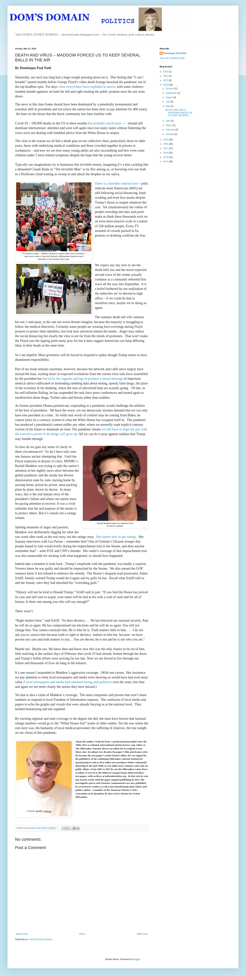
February (170, 129)
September (171, 93)
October (170, 88)
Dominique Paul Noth (174, 53)
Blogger (136, 959)
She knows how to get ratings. (116, 537)
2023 (166, 71)
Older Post (142, 934)
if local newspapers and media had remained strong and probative (67, 682)
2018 (166, 144)
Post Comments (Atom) (40, 939)
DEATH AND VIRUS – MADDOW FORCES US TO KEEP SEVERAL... (178, 113)
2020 (166, 84)
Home (82, 934)
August (170, 97)
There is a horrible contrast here (116, 183)
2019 (166, 139)
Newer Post (22, 934)
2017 (166, 148)
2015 (166, 157)
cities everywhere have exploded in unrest (86, 87)
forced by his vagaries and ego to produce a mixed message (83, 378)
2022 (166, 76)
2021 (166, 80)
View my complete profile (172, 58)
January (170, 134)
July (168, 101)
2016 (166, 152)
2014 (166, 161)
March (169, 125)
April (168, 121)
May (168, 106)
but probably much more (104, 123)
